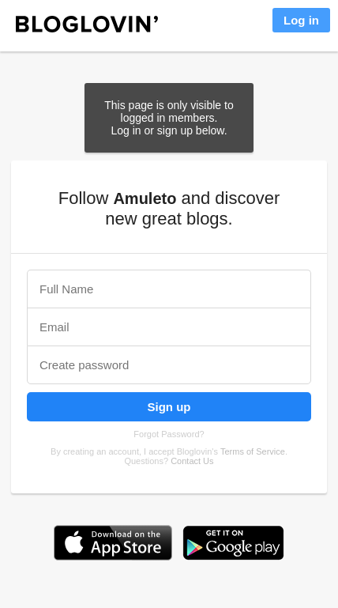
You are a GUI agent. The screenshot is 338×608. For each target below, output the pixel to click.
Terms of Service (252, 451)
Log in (301, 20)
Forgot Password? (168, 434)
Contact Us (192, 461)
